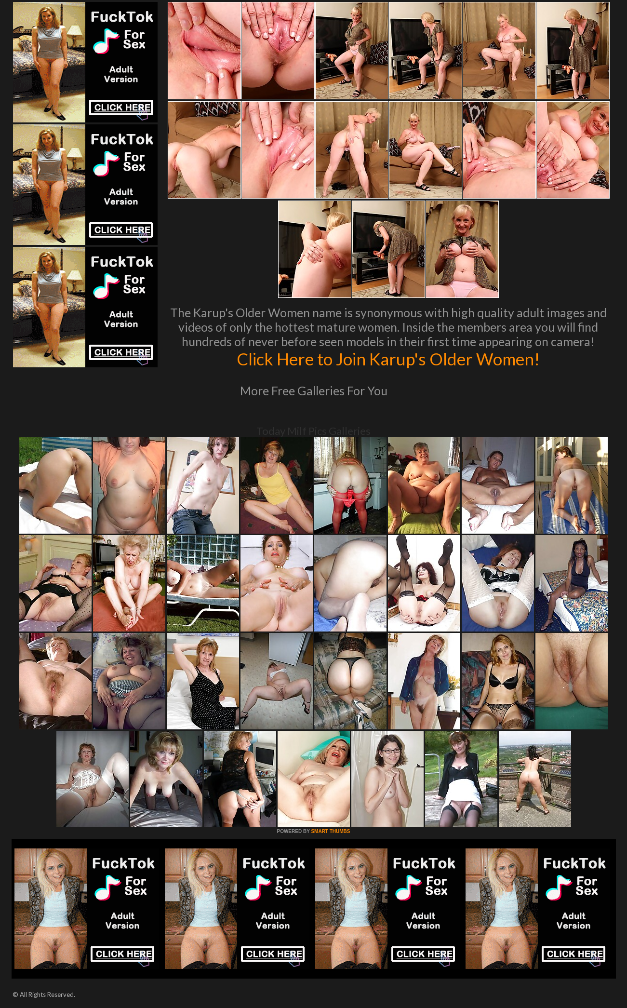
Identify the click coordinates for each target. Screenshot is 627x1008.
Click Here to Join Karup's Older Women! (388, 359)
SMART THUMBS (330, 831)
